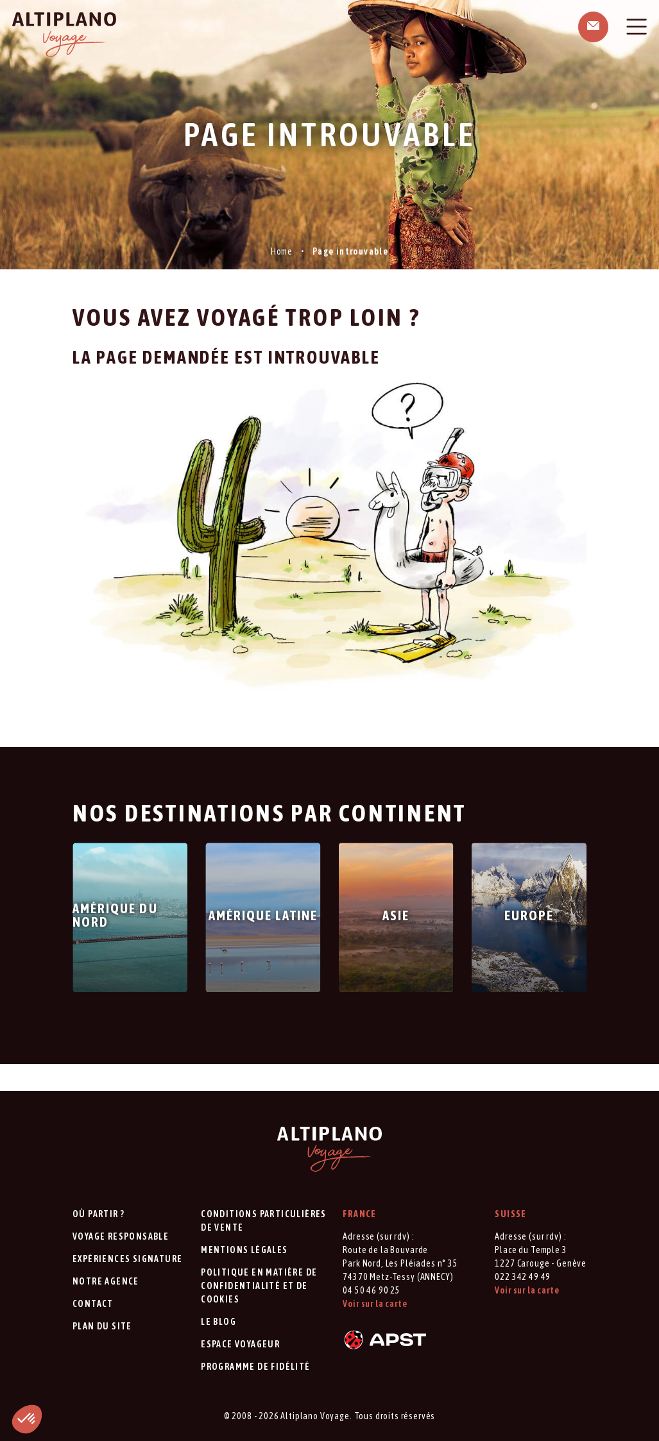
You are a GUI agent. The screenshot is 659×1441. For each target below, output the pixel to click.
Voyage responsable (121, 1236)
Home (282, 251)
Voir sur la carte (375, 1304)
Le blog (218, 1322)
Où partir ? (98, 1214)
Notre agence (106, 1281)
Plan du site (102, 1326)
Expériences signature (127, 1259)
